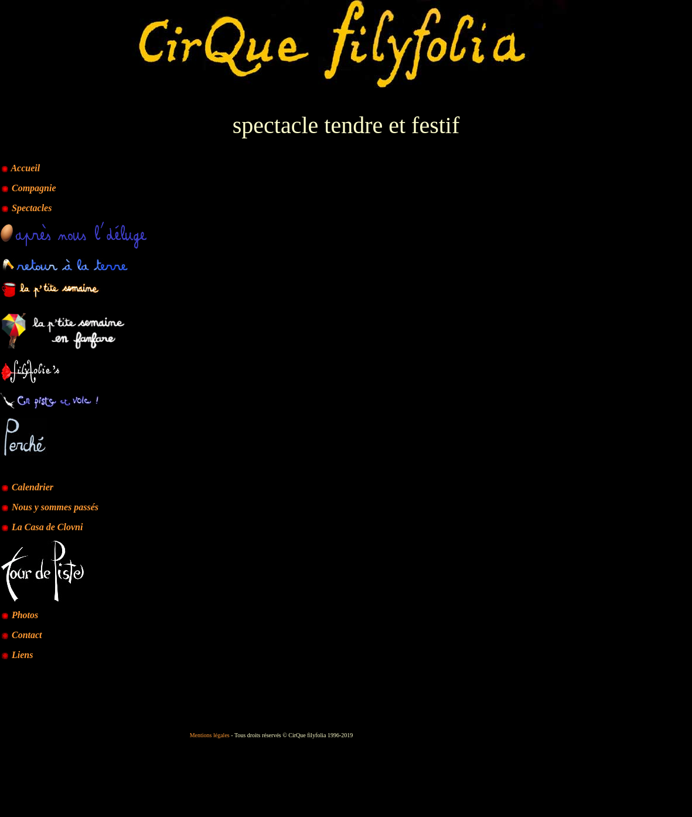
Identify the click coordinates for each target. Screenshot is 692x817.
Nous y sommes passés (49, 507)
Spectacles (32, 208)
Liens (22, 655)
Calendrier (32, 487)
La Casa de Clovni (42, 527)
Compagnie (34, 188)
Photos (25, 615)
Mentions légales (210, 735)
